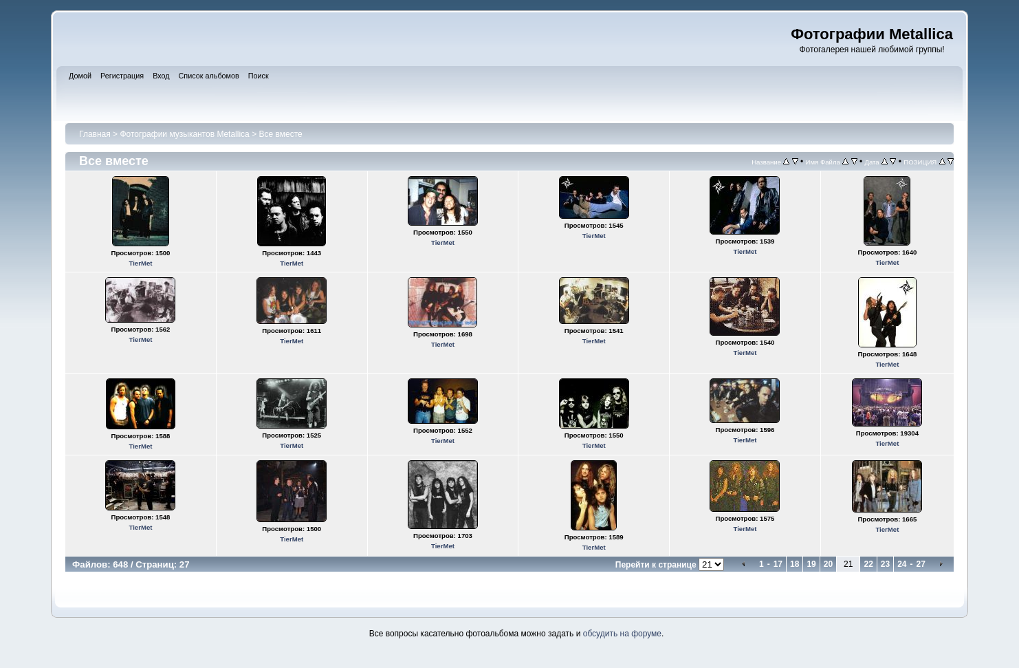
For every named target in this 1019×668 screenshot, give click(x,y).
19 (811, 564)
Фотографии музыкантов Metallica (184, 134)
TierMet (140, 263)
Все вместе (280, 134)
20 (828, 564)
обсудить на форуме (622, 633)
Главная (95, 134)
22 (868, 564)
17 (778, 564)
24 (901, 564)
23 (885, 564)
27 (921, 564)
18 (794, 564)
